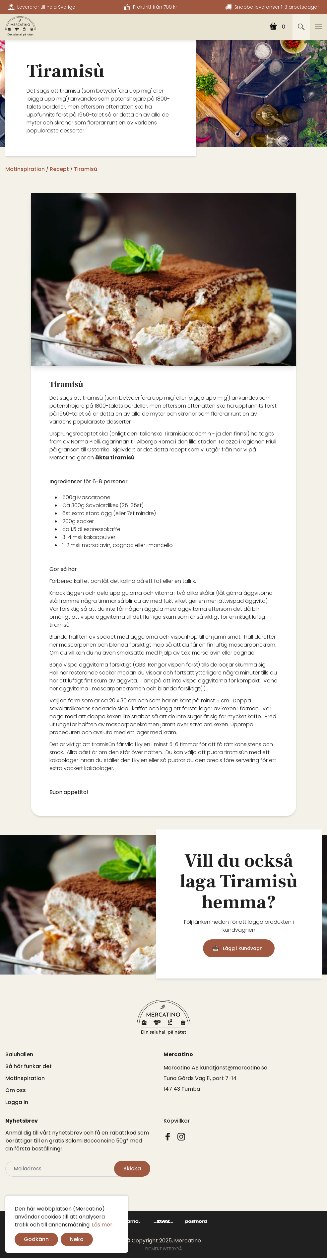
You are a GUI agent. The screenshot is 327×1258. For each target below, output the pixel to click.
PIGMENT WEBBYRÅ (163, 1249)
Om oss (15, 1090)
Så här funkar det (28, 1066)
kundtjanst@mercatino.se (233, 1067)
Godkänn (36, 1239)
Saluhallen (19, 1054)
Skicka (132, 1168)
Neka (77, 1239)
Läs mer (102, 1224)
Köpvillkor (177, 1121)
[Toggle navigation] (318, 27)
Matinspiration (25, 1078)
